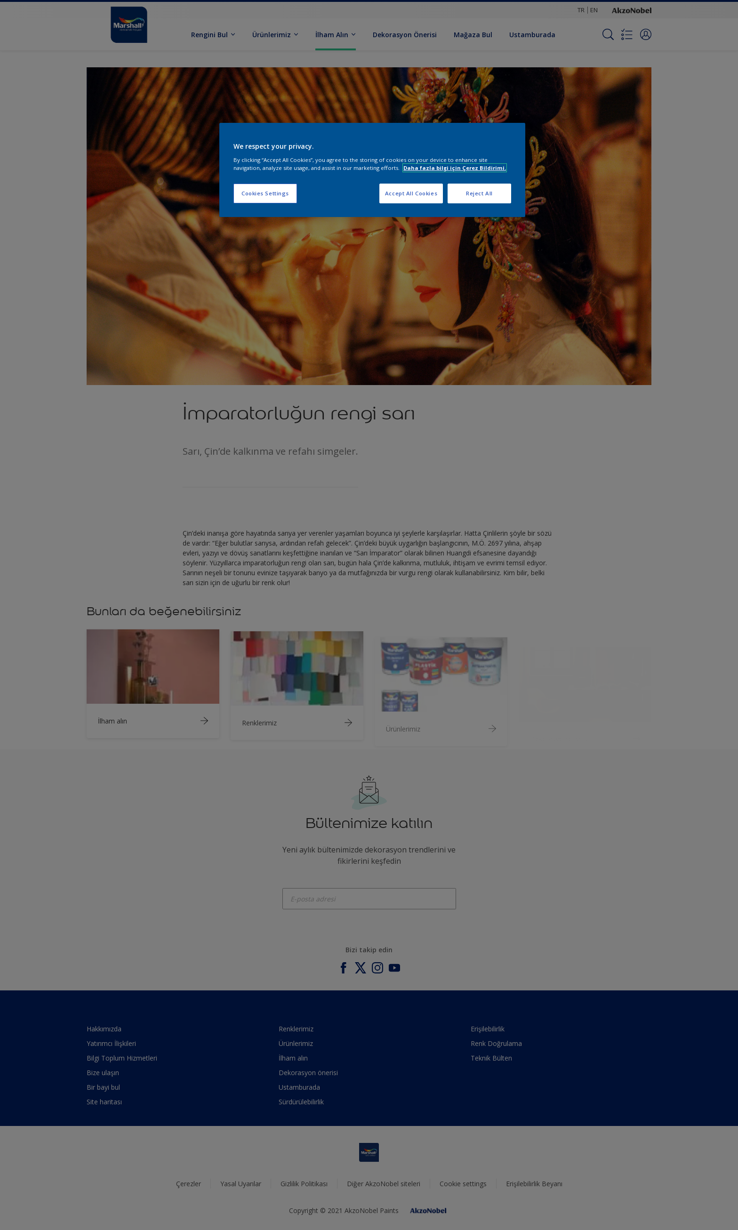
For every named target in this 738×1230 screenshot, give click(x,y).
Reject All (479, 193)
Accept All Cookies (411, 193)
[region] (372, 170)
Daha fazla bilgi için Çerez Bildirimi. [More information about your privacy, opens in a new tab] (454, 167)
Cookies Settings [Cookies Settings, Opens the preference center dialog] (265, 193)
